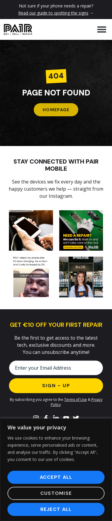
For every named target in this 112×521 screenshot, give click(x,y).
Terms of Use (75, 399)
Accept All (56, 477)
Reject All (56, 509)
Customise (56, 493)
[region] (56, 469)
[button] (101, 29)
